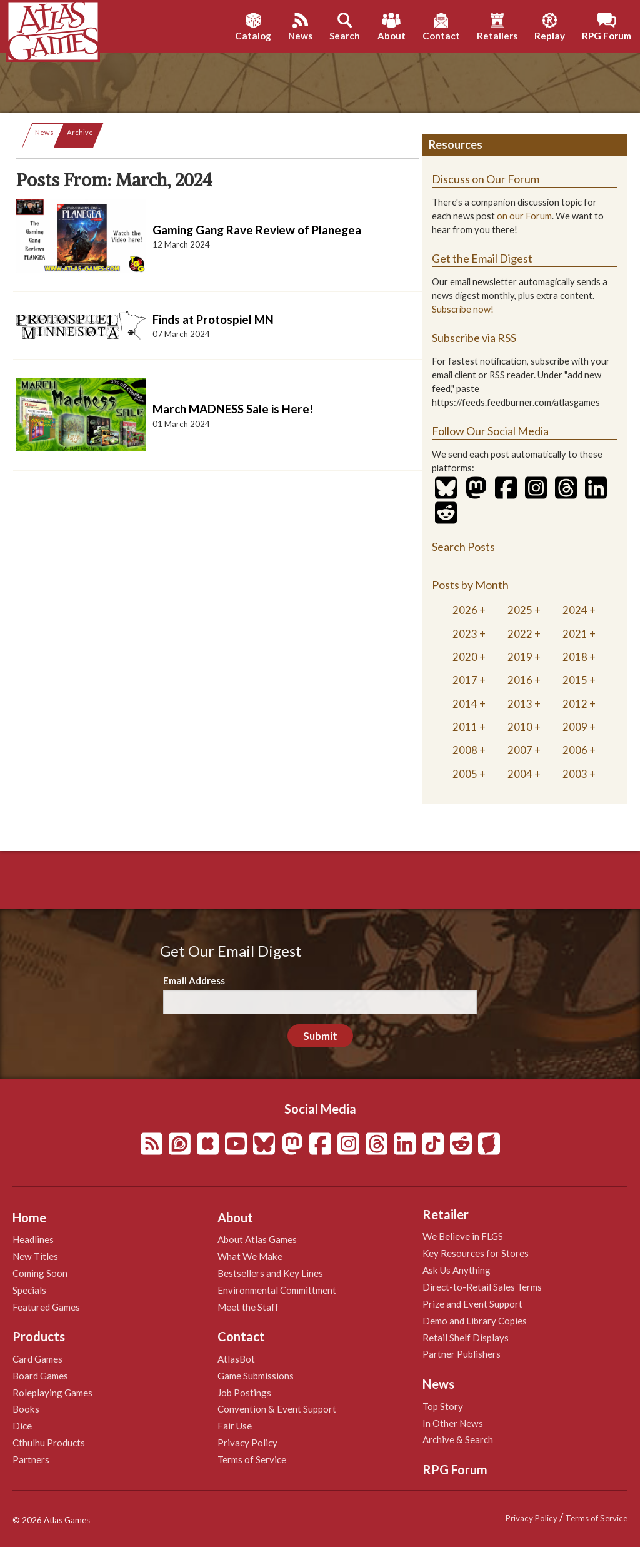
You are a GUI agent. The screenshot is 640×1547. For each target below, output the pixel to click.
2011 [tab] (465, 726)
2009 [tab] (575, 726)
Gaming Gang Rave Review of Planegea (256, 230)
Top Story (442, 1406)
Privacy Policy (248, 1442)
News (44, 132)
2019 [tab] (520, 656)
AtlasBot (236, 1358)
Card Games (37, 1358)
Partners (30, 1459)
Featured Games (46, 1307)
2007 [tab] (520, 750)
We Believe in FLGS (462, 1236)
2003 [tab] (575, 773)
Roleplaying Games (52, 1392)
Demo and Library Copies (474, 1320)
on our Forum (524, 216)
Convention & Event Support (277, 1408)
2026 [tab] (465, 610)
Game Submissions (256, 1375)
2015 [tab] (575, 680)
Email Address (194, 980)
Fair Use (235, 1425)
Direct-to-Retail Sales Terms (482, 1287)
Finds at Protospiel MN (213, 319)
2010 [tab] (520, 726)
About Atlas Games (257, 1239)
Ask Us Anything (456, 1270)
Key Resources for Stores (475, 1253)
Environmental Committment (277, 1290)
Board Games (40, 1375)
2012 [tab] (575, 703)
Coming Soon (40, 1273)
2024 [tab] (575, 610)
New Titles (35, 1256)
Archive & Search (457, 1439)
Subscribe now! (463, 309)
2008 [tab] (465, 750)
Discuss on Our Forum (485, 179)
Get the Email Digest (482, 258)
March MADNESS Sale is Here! (232, 408)
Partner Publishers (461, 1353)
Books (25, 1408)
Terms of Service (252, 1459)
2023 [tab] (465, 633)
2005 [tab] (465, 773)
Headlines (33, 1239)
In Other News (452, 1423)
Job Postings (244, 1392)
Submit (320, 1035)
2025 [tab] (520, 610)
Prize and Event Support (472, 1303)
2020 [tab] (465, 656)
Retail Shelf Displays (465, 1337)
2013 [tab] (520, 703)
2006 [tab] (575, 750)
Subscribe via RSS (474, 338)
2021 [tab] (575, 633)
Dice (22, 1425)
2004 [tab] (520, 773)
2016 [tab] (520, 680)
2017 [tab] (465, 680)
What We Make (250, 1256)
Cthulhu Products (48, 1442)
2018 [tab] (575, 656)
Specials (29, 1290)
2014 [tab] (465, 703)
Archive (80, 132)
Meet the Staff (248, 1307)
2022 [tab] (520, 633)
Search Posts (463, 546)
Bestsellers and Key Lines (270, 1273)
